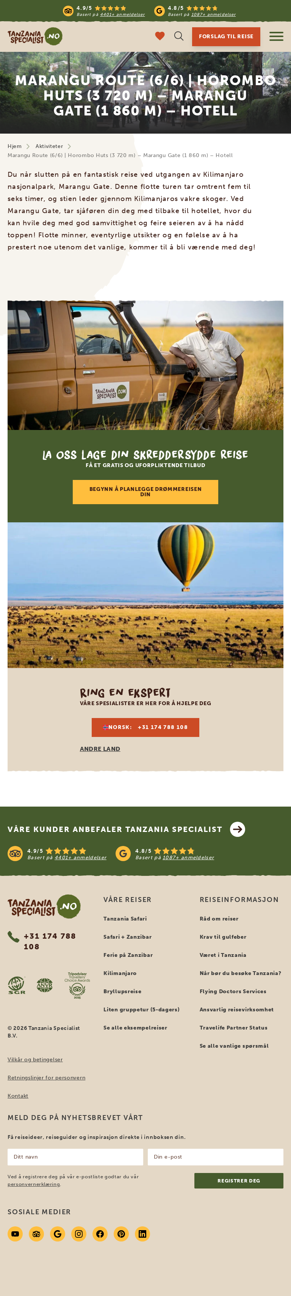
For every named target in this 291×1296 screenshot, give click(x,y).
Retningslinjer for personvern (46, 1078)
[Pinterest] (121, 1233)
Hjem (15, 146)
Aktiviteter (49, 146)
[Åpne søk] (179, 37)
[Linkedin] (142, 1233)
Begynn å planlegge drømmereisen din (145, 492)
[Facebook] (100, 1233)
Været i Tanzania (223, 955)
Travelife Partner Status (234, 1028)
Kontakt (18, 1096)
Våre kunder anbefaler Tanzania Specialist (126, 829)
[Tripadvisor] (36, 1233)
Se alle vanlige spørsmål (234, 1046)
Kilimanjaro (120, 973)
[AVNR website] (44, 985)
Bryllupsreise (122, 991)
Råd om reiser (219, 919)
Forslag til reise (226, 36)
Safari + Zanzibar (127, 937)
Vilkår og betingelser (35, 1059)
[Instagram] (78, 1233)
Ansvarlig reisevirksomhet (237, 1009)
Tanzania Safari (125, 919)
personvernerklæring (34, 1184)
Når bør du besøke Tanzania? (241, 973)
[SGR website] (17, 985)
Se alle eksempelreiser (135, 1028)
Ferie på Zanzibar (128, 955)
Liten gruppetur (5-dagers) (141, 1009)
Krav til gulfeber (223, 937)
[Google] (57, 1233)
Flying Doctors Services (233, 991)
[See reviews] (145, 853)
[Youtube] (15, 1233)
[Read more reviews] (149, 11)
